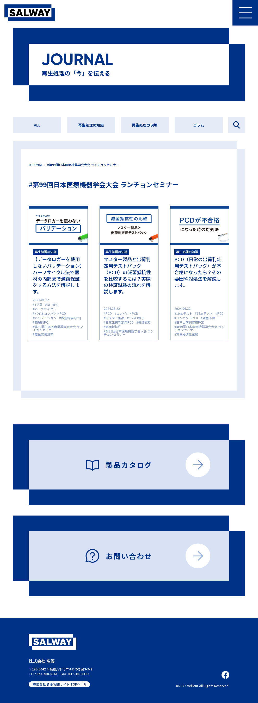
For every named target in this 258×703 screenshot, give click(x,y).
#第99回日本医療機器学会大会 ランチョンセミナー (83, 164)
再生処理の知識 (91, 125)
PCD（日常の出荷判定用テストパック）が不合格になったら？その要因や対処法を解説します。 (198, 272)
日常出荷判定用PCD (120, 322)
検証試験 (144, 322)
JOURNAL (35, 164)
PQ (56, 304)
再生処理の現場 (144, 125)
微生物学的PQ (71, 318)
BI (48, 304)
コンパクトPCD (127, 313)
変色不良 (208, 318)
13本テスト (205, 313)
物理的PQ (41, 322)
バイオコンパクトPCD (50, 313)
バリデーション (46, 318)
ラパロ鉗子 (136, 318)
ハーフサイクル (45, 309)
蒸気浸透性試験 (187, 334)
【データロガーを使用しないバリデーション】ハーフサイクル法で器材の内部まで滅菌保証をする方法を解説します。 (57, 275)
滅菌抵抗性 (113, 326)
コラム (198, 125)
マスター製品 (115, 318)
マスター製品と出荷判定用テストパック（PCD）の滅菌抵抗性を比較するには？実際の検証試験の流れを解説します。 (127, 275)
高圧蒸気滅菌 (44, 334)
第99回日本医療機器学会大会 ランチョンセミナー (58, 328)
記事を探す (237, 125)
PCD (109, 313)
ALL (37, 125)
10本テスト (184, 313)
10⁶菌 (38, 304)
